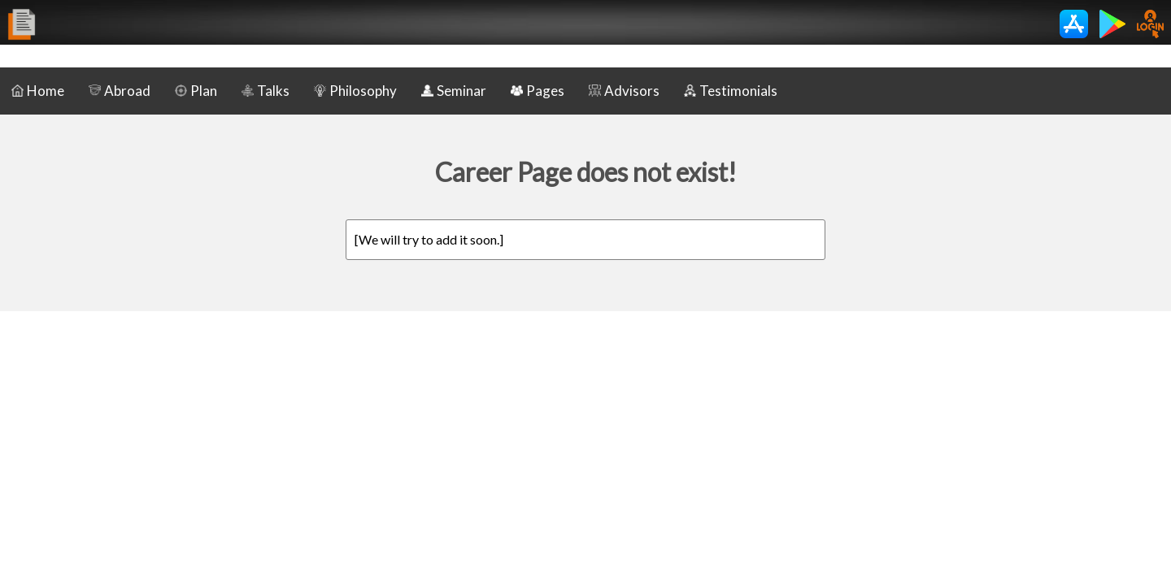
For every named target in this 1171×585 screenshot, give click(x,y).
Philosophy (355, 90)
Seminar (453, 90)
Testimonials (730, 90)
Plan (196, 90)
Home (37, 90)
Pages (537, 90)
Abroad (119, 90)
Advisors (624, 90)
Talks (265, 90)
